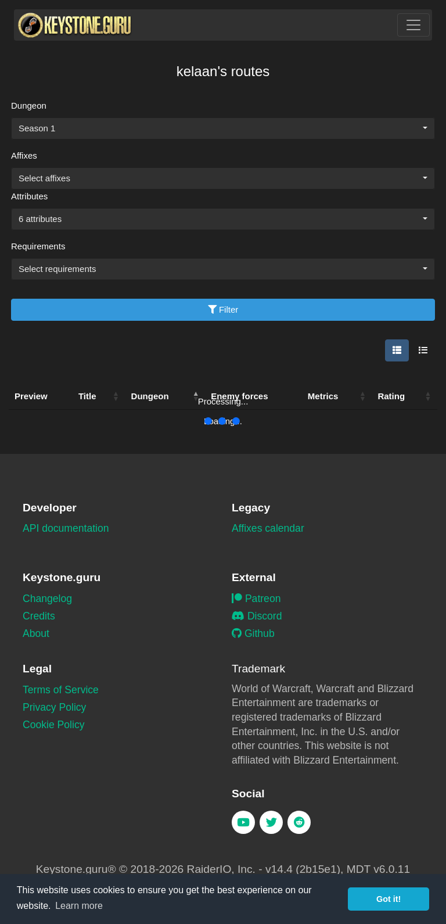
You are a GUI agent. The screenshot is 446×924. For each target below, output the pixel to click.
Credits (39, 616)
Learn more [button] (79, 906)
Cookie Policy (54, 724)
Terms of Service (61, 690)
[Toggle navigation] (413, 25)
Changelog (47, 598)
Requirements (38, 246)
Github (253, 633)
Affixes (24, 155)
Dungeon (28, 105)
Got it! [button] (388, 899)
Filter (223, 309)
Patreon (256, 598)
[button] (116, 396)
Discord (257, 616)
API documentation (66, 528)
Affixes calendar (268, 528)
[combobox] (223, 128)
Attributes (29, 196)
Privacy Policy (54, 707)
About (36, 633)
